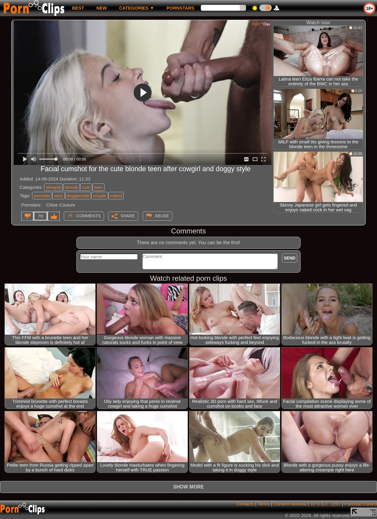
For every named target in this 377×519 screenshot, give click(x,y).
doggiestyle (78, 195)
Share (127, 215)
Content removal (289, 503)
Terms (263, 503)
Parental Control (361, 503)
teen (98, 187)
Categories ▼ (136, 7)
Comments (88, 215)
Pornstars (180, 7)
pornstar (42, 195)
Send (289, 258)
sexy (58, 195)
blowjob (53, 187)
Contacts (245, 503)
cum (86, 187)
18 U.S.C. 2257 (325, 503)
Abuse (162, 215)
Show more (188, 486)
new (101, 7)
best (78, 7)
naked (116, 195)
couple (99, 195)
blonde (71, 187)
